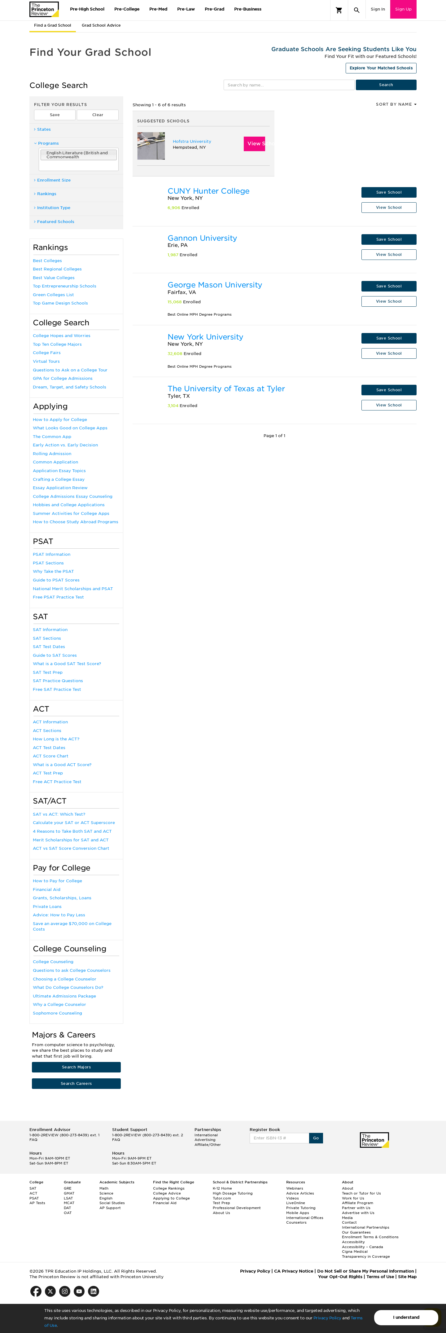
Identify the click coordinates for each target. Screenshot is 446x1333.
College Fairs (47, 352)
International (206, 1135)
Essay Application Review (60, 487)
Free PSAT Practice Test (58, 597)
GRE (68, 1188)
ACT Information (50, 722)
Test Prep (221, 1203)
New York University (205, 336)
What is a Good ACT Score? (62, 764)
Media (347, 1218)
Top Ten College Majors (57, 344)
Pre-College (126, 9)
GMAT (69, 1193)
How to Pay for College (57, 881)
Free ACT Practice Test (57, 781)
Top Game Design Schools (60, 303)
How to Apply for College (60, 419)
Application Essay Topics (59, 470)
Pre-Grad (214, 9)
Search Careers (76, 1083)
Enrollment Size (52, 180)
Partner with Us (356, 1208)
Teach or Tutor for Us (361, 1193)
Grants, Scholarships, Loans (62, 898)
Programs (46, 143)
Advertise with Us (358, 1213)
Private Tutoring (301, 1208)
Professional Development (237, 1208)
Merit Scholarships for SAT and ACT (71, 840)
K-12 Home (222, 1188)
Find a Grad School (52, 25)
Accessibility (353, 1242)
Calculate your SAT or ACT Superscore (74, 822)
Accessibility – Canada (362, 1247)
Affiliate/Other (208, 1144)
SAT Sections (47, 638)
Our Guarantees (356, 1232)
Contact (349, 1222)
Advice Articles (300, 1193)
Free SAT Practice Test (57, 689)
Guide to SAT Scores (55, 655)
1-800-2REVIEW (64, 1135)
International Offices (304, 1218)
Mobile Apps (297, 1213)
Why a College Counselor (59, 1004)
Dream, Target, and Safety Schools (69, 387)
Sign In (378, 9)
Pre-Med (158, 9)
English (105, 1198)
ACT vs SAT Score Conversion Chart (71, 848)
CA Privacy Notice (293, 1271)
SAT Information (50, 629)
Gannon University (202, 238)
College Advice (167, 1193)
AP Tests (37, 1203)
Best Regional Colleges (57, 269)
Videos (292, 1198)
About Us (221, 1213)
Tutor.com (222, 1198)
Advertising (205, 1140)
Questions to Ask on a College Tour (70, 370)
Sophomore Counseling (57, 1013)
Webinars (294, 1188)
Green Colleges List (53, 294)
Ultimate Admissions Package (64, 996)
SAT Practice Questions (58, 680)
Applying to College (171, 1198)
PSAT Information (51, 554)
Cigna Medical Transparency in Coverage (366, 1254)
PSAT (34, 1198)
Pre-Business (247, 9)
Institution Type (52, 207)
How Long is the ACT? (56, 739)
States (42, 129)
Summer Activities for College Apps (71, 513)
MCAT (69, 1203)
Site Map (407, 1276)
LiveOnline (295, 1203)
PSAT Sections (48, 563)
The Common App (52, 436)
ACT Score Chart (50, 756)
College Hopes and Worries (61, 335)
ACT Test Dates (49, 747)
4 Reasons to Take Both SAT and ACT (72, 831)
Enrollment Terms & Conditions (370, 1237)
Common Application (55, 462)
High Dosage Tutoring (233, 1193)
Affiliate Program (357, 1203)
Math (103, 1188)
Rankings (45, 193)
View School (256, 144)
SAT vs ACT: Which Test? (59, 814)
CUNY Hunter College (209, 190)
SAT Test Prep (48, 672)
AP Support (110, 1208)
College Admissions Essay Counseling (72, 496)
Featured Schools (54, 221)
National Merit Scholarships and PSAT (73, 588)
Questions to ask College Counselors (72, 970)
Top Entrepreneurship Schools (64, 286)
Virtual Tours (46, 361)
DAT (67, 1208)
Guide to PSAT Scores (56, 580)
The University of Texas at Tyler (226, 388)
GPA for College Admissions (63, 378)
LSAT (68, 1198)
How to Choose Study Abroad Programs (75, 522)
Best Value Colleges (54, 277)
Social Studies (112, 1203)
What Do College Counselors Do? (68, 987)
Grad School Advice (101, 25)
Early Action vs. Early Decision (65, 445)
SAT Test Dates (49, 646)
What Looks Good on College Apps (70, 428)
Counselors (296, 1222)
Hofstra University (192, 141)
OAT (68, 1213)
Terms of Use (380, 1276)
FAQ (33, 1140)
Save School (389, 192)
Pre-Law (186, 9)
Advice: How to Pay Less (59, 915)
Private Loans (47, 906)
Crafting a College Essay (59, 479)
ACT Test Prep (48, 773)
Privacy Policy (327, 1318)
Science (106, 1193)
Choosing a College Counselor (64, 979)
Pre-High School (87, 9)
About (347, 1188)
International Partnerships (365, 1227)
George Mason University (215, 284)
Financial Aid (46, 889)
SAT (32, 1188)
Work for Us (353, 1198)
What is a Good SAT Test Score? (67, 663)
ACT (33, 1193)
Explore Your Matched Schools (381, 68)
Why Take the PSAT (53, 571)
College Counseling (53, 961)
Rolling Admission (52, 453)
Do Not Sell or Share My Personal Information (365, 1271)
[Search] (356, 10)
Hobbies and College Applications (69, 504)
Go (316, 1138)
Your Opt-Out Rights (340, 1276)
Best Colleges (47, 260)
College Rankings (169, 1188)
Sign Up (403, 9)
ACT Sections (47, 730)
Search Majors (76, 1067)
